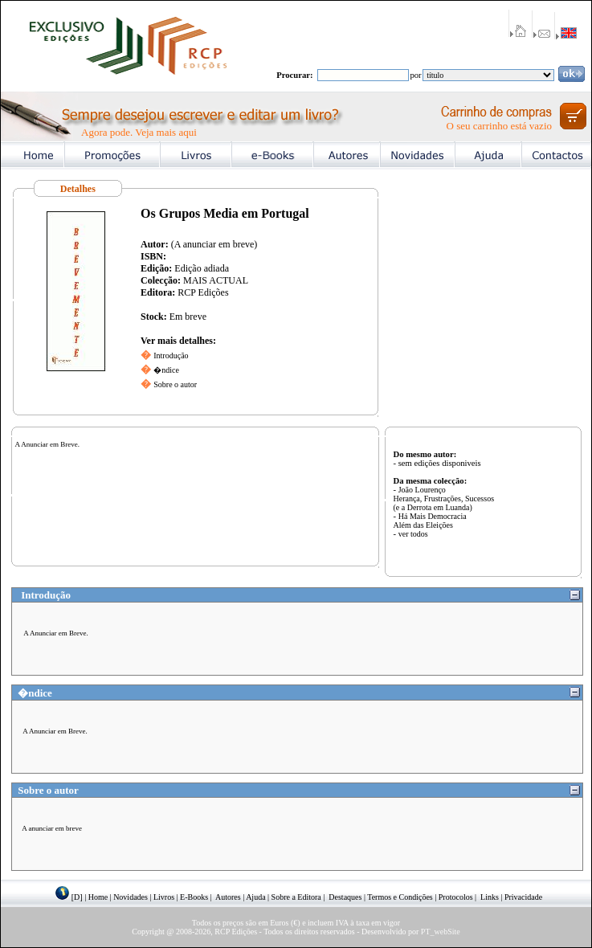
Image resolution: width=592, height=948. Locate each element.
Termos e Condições (400, 897)
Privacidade (523, 897)
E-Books (194, 897)
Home (98, 897)
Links (489, 897)
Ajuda (255, 897)
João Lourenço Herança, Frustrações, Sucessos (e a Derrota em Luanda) (444, 498)
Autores (228, 897)
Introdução (170, 355)
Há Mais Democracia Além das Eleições (430, 520)
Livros (163, 897)
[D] (77, 897)
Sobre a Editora (296, 897)
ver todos (413, 533)
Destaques (345, 897)
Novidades (130, 897)
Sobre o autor (175, 384)
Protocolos (456, 897)
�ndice (166, 370)
